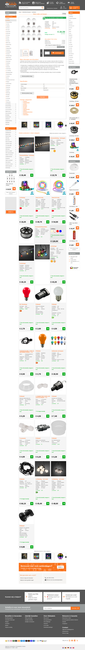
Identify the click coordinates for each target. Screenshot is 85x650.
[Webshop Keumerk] (38, 641)
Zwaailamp (7, 89)
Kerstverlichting (11, 106)
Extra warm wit (71, 25)
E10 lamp (7, 40)
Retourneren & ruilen (66, 618)
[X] (77, 641)
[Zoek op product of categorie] (31, 7)
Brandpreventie (11, 117)
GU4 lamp (7, 35)
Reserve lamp (71, 61)
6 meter (70, 40)
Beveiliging (11, 115)
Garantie (64, 621)
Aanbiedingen (8, 167)
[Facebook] (72, 641)
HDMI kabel (11, 149)
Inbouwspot (7, 85)
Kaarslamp (7, 50)
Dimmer (7, 78)
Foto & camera (11, 108)
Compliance (64, 623)
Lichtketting (71, 16)
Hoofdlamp (7, 63)
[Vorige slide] (21, 53)
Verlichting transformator (10, 79)
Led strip (7, 24)
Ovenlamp (7, 53)
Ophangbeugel (11, 147)
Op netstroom (71, 53)
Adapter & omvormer (11, 155)
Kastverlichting (8, 83)
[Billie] (16, 641)
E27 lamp (7, 29)
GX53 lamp (7, 33)
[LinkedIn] (74, 641)
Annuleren (7, 623)
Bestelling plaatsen (9, 618)
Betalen (6, 625)
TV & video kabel (11, 145)
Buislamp (7, 91)
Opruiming (7, 124)
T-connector (71, 57)
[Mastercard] (29, 641)
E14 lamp (7, 27)
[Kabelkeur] (40, 641)
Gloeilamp (7, 46)
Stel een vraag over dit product (26, 578)
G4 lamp (7, 37)
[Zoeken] (42, 7)
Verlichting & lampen (11, 17)
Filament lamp (8, 44)
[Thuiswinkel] (44, 641)
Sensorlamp (7, 61)
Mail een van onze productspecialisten (54, 579)
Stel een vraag (65, 633)
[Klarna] (11, 641)
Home (20, 12)
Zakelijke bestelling (29, 619)
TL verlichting (8, 70)
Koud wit (70, 27)
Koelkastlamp (8, 52)
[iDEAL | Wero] (6, 641)
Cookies (23, 646)
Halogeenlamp (8, 48)
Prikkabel (7, 18)
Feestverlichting (8, 22)
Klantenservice (65, 631)
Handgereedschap (11, 121)
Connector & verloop (11, 164)
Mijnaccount (64, 7)
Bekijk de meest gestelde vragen (27, 580)
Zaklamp (7, 65)
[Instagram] (69, 641)
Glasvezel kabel (11, 136)
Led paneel (7, 98)
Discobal (7, 96)
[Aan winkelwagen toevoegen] (15, 188)
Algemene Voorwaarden (10, 646)
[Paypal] (21, 641)
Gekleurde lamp (8, 59)
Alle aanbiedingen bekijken (74, 249)
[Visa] (31, 641)
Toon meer (42, 97)
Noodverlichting (8, 74)
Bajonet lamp (8, 57)
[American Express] (24, 641)
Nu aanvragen (61, 47)
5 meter (70, 38)
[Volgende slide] (41, 53)
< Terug (64, 13)
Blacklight (7, 94)
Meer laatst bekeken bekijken (10, 193)
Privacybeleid (19, 646)
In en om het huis (11, 109)
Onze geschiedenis (48, 619)
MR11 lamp (7, 42)
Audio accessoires (11, 142)
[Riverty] (13, 641)
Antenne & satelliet (11, 151)
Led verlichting (11, 104)
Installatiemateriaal (11, 157)
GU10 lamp (7, 31)
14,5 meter (71, 46)
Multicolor (70, 35)
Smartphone (11, 158)
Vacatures (46, 623)
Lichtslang (7, 20)
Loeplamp (7, 26)
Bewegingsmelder (8, 72)
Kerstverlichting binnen (27, 111)
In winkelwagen (56, 53)
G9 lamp (7, 39)
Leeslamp (7, 76)
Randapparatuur (11, 132)
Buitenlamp (7, 87)
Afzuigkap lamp (8, 55)
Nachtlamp (7, 66)
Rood (70, 29)
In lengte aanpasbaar (72, 18)
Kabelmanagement (11, 166)
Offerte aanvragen (28, 618)
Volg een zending (8, 627)
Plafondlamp (8, 102)
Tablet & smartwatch (11, 160)
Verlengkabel (25, 114)
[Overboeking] (34, 641)
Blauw (70, 31)
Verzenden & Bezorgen (10, 619)
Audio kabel (11, 140)
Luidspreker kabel (11, 144)
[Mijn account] (61, 7)
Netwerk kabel (11, 134)
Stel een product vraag (27, 76)
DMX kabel (7, 92)
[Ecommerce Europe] (36, 641)
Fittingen (7, 81)
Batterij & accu (11, 111)
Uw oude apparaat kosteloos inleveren (70, 619)
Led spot (7, 100)
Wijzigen (7, 621)
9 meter (70, 42)
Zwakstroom (11, 119)
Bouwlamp (25, 113)
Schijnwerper (8, 68)
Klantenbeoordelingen (48, 627)
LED (69, 20)
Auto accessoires (11, 113)
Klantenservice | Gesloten (52, 8)
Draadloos (11, 15)
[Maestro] (26, 641)
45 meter (70, 51)
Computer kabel (11, 131)
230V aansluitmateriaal (11, 153)
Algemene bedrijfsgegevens (68, 629)
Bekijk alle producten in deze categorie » (58, 133)
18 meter (70, 48)
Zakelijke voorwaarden (29, 621)
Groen (70, 33)
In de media (46, 625)
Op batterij (71, 55)
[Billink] (18, 641)
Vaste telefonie (11, 162)
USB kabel (11, 138)
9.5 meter (70, 44)
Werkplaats (11, 122)
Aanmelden (75, 608)
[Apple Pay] (9, 641)
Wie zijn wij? (46, 618)
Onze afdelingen (47, 621)
